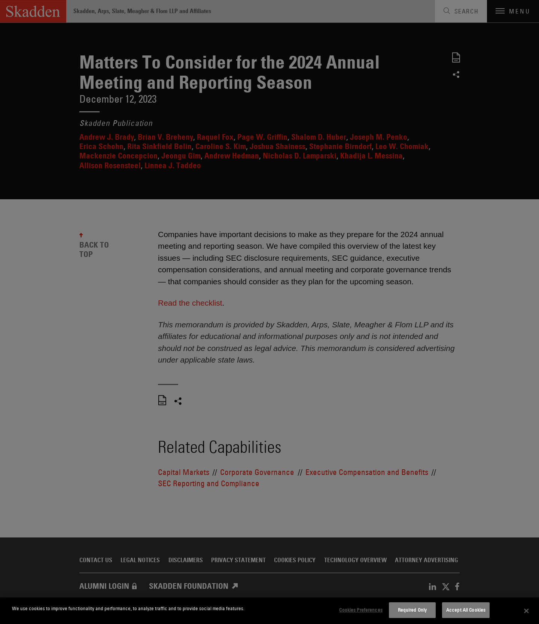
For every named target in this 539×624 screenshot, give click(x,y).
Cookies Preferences (360, 610)
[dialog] (269, 610)
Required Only (412, 610)
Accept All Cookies (465, 610)
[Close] (526, 611)
